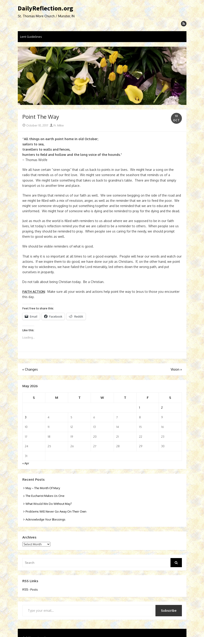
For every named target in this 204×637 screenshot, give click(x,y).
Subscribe (168, 610)
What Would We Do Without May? (49, 504)
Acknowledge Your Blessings (45, 519)
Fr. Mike (57, 125)
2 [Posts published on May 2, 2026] (162, 407)
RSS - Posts (30, 589)
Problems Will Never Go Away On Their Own (56, 511)
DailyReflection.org (45, 8)
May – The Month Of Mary (43, 488)
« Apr (25, 463)
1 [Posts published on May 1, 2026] (139, 407)
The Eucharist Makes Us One (45, 496)
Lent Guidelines (31, 36)
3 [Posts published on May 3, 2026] (25, 417)
